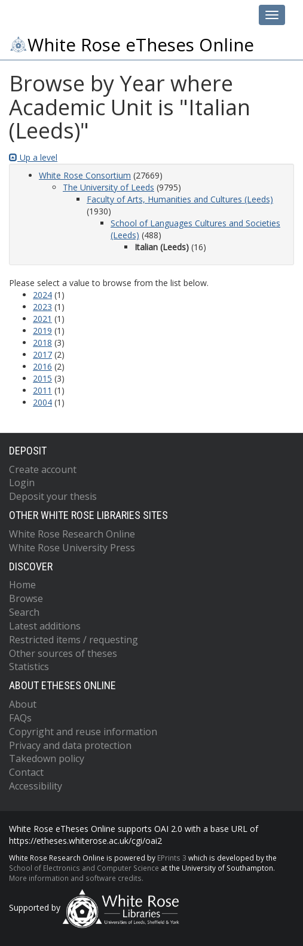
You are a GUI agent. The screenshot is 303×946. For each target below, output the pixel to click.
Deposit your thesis (53, 496)
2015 (42, 378)
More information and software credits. (76, 878)
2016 (42, 366)
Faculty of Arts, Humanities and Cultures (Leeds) (180, 199)
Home (22, 584)
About (22, 704)
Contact (26, 772)
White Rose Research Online (72, 533)
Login (22, 482)
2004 (42, 402)
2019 (42, 330)
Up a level (33, 157)
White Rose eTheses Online (131, 45)
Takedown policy (46, 758)
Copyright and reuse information (83, 731)
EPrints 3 (171, 857)
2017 (42, 354)
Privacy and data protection (70, 745)
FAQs (20, 717)
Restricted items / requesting (73, 639)
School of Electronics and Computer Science (84, 868)
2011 (42, 390)
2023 (42, 306)
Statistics (29, 666)
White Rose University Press (72, 547)
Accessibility (35, 786)
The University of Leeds (108, 187)
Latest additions (45, 625)
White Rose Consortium (85, 175)
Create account (42, 469)
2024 (42, 294)
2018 (42, 342)
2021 (42, 318)
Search (24, 612)
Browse (26, 598)
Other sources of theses (63, 653)
